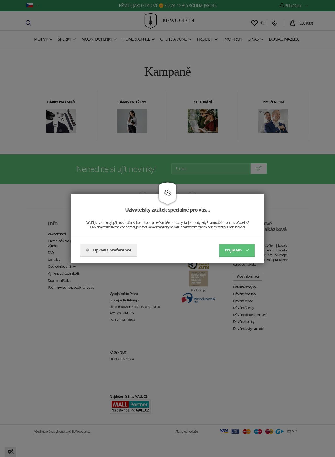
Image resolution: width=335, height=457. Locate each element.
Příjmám (237, 250)
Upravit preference (108, 250)
